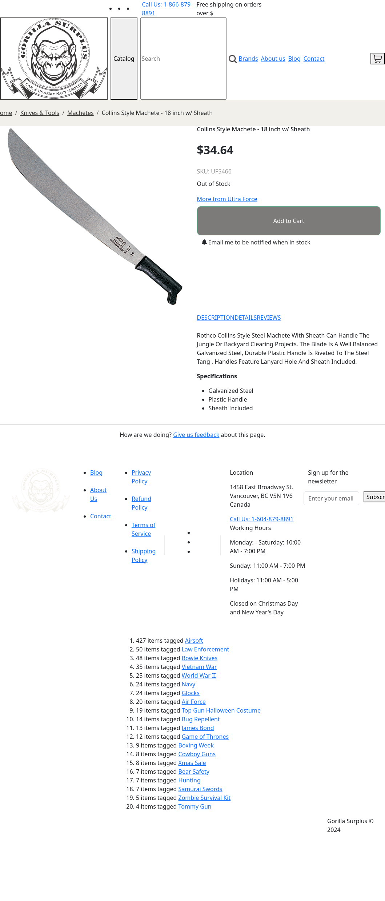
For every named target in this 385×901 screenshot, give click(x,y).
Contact (314, 59)
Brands (248, 59)
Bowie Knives (199, 658)
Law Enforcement (205, 649)
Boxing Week (196, 745)
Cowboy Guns (197, 754)
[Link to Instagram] (137, 8)
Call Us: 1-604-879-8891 (261, 519)
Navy (188, 684)
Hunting (190, 780)
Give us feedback (196, 435)
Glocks (191, 693)
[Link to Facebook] (198, 542)
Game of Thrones (205, 737)
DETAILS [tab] (245, 318)
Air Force (194, 702)
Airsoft (194, 641)
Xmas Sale (192, 763)
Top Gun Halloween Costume (221, 710)
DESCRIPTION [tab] (216, 318)
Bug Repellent (201, 719)
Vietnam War (199, 667)
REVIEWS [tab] (269, 318)
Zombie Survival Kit (205, 798)
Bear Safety (194, 772)
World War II (199, 675)
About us (273, 59)
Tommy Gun (195, 806)
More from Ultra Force (227, 199)
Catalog (124, 59)
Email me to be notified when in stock (256, 242)
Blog (294, 59)
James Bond (198, 728)
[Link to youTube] (198, 533)
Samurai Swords (200, 789)
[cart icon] (377, 58)
